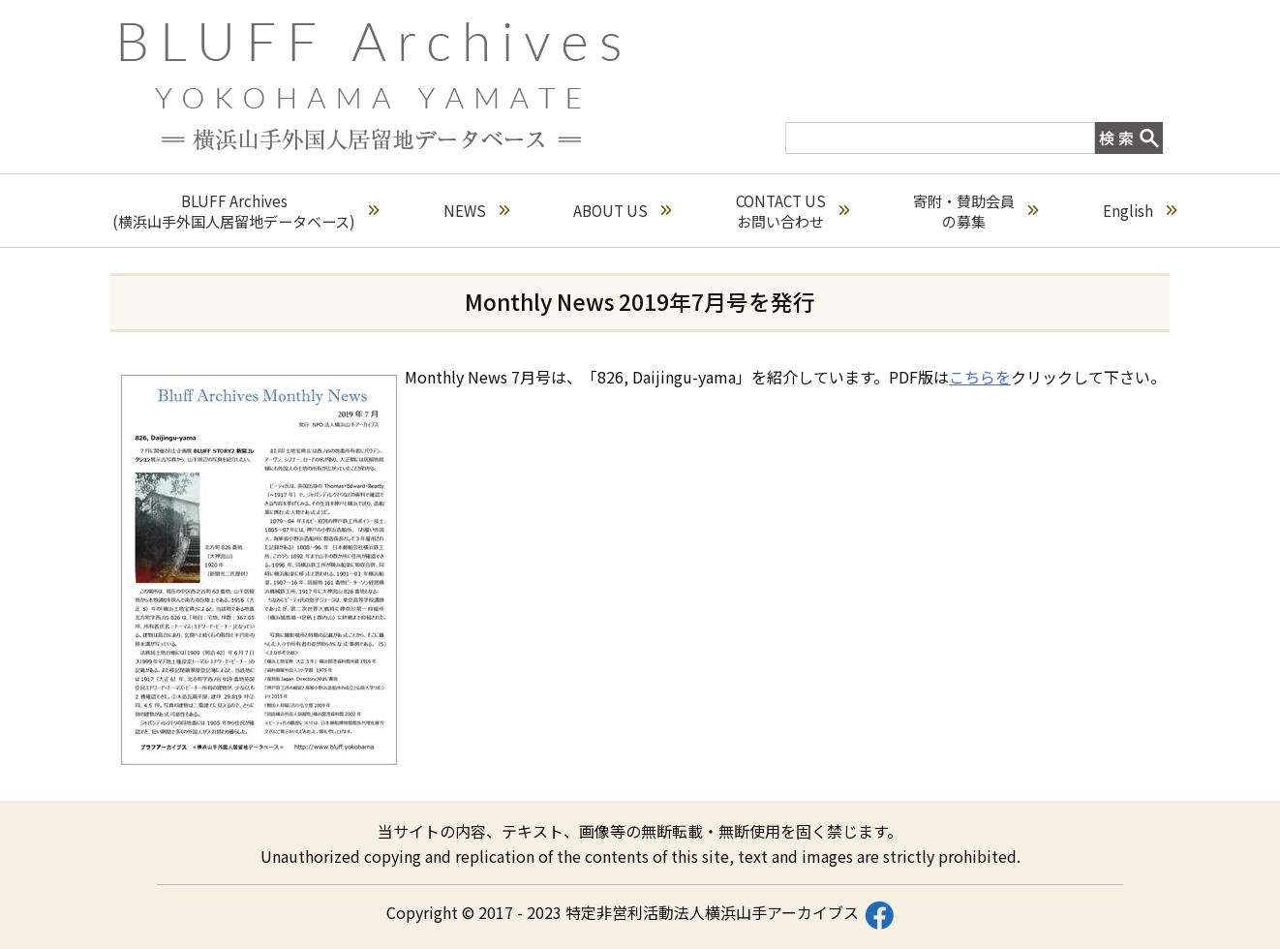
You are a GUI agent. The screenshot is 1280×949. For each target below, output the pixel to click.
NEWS (476, 210)
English (1139, 210)
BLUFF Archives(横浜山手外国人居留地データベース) (245, 211)
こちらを (980, 376)
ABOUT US (622, 210)
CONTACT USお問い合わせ (792, 211)
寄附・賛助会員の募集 (975, 211)
